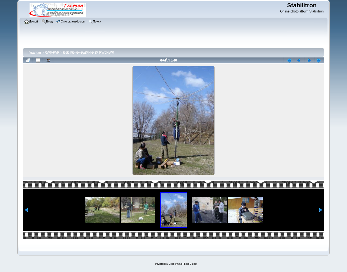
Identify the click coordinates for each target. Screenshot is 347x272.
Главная (34, 52)
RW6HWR (51, 52)
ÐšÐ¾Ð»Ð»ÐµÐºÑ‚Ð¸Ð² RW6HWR (88, 52)
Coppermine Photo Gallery (183, 264)
